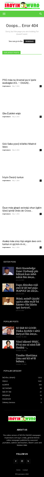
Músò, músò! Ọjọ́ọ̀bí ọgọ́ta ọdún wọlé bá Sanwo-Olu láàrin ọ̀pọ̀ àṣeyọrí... (27, 303)
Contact (25, 470)
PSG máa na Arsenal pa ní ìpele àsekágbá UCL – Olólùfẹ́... (19, 81)
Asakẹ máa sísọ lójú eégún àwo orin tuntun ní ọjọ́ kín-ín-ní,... (21, 243)
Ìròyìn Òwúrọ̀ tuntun (13, 177)
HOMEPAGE (29, 41)
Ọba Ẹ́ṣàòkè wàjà (11, 113)
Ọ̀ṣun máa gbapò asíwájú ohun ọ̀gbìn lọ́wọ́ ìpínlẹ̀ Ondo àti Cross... (22, 209)
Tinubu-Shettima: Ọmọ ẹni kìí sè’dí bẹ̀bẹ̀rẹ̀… (26, 358)
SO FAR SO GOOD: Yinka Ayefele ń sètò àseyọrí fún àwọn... (28, 331)
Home (18, 470)
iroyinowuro (6, 86)
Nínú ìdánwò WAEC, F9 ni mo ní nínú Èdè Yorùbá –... (28, 344)
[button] (4, 14)
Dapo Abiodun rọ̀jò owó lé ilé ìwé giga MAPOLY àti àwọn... (27, 287)
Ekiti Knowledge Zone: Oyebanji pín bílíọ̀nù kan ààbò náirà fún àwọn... (27, 273)
